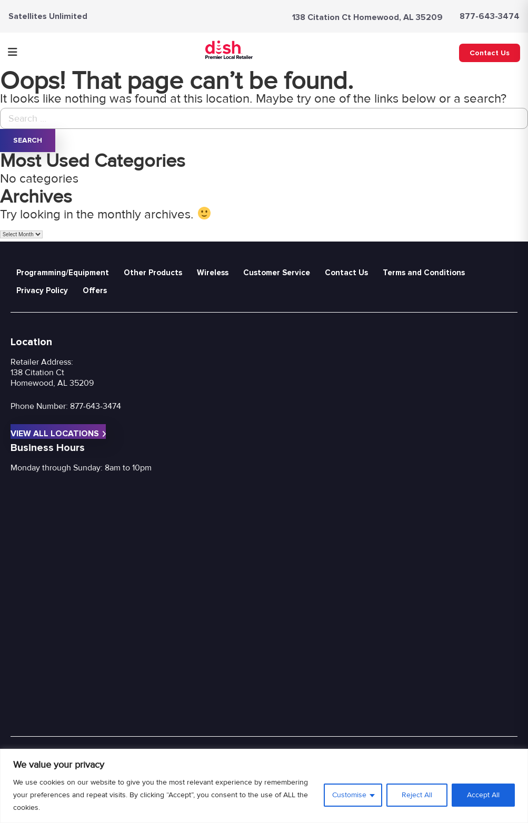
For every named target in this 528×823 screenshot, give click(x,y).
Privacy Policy (42, 290)
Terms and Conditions (424, 272)
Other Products (153, 272)
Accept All (483, 794)
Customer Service (276, 272)
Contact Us (490, 52)
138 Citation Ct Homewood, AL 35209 (367, 17)
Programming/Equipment (62, 272)
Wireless (212, 272)
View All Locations (58, 433)
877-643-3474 (490, 16)
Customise (349, 794)
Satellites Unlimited (47, 16)
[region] (264, 786)
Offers (95, 290)
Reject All (417, 794)
